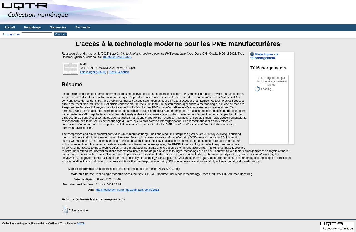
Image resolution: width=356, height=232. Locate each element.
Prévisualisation (119, 72)
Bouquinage (32, 27)
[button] (65, 210)
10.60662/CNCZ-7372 (117, 57)
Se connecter (11, 34)
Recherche (82, 27)
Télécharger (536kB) (93, 72)
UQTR (80, 223)
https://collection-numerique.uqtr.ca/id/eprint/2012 (127, 189)
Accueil (10, 27)
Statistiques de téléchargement (264, 56)
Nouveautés (58, 27)
